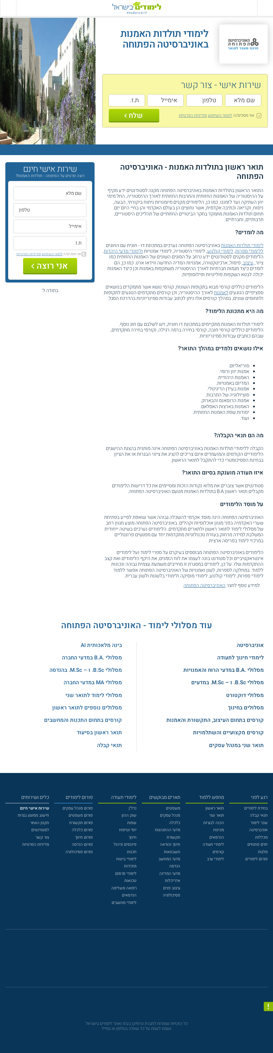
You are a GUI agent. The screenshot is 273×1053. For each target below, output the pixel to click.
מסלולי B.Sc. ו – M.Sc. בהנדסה (85, 670)
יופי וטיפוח (127, 830)
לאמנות (221, 292)
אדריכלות (172, 881)
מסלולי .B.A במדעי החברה (92, 658)
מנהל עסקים (170, 815)
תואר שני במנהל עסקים (236, 745)
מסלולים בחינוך (246, 708)
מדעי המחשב (169, 859)
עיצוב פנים (171, 888)
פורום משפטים (81, 815)
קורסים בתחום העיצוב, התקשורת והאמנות (215, 720)
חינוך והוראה (170, 844)
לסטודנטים (40, 830)
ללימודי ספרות (249, 251)
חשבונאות (172, 852)
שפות (131, 823)
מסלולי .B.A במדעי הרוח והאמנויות (223, 670)
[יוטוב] (144, 961)
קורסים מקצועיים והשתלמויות (228, 732)
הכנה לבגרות (213, 823)
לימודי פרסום (125, 874)
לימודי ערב (215, 859)
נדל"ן (132, 808)
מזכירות (130, 866)
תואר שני (216, 815)
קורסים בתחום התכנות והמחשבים (83, 720)
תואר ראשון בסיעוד (99, 732)
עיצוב (248, 263)
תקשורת (173, 837)
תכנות (131, 852)
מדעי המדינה (169, 874)
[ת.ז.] (126, 100)
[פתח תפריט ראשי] (265, 8)
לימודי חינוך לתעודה (240, 658)
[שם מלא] (243, 100)
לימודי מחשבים (124, 903)
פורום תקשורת (81, 823)
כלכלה (174, 823)
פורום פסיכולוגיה (79, 852)
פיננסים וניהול (125, 844)
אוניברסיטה (250, 645)
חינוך (132, 837)
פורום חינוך (84, 837)
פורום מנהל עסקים (78, 808)
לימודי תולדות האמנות (242, 245)
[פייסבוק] (132, 961)
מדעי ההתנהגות (167, 830)
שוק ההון (129, 815)
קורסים (218, 852)
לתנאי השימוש (220, 115)
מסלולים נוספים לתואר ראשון (87, 708)
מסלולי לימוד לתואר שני (93, 695)
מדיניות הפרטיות (35, 844)
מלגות (263, 852)
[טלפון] (204, 100)
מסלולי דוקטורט (245, 695)
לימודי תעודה (213, 844)
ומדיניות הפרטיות (193, 115)
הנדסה (174, 866)
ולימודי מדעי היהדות (123, 251)
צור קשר (42, 837)
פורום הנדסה (82, 844)
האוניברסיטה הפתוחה (204, 585)
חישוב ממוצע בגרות (33, 815)
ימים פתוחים (257, 844)
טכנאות (130, 881)
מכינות (218, 830)
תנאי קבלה (109, 745)
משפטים (173, 808)
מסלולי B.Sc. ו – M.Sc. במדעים (227, 682)
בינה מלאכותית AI (101, 645)
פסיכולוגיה (171, 895)
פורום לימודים (256, 859)
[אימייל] (165, 100)
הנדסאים (216, 837)
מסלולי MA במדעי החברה (93, 682)
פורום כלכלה (82, 830)
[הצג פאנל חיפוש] (8, 8)
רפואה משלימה (123, 888)
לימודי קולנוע (220, 251)
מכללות (261, 837)
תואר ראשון (214, 808)
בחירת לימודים (256, 808)
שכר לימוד (259, 823)
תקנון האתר (39, 823)
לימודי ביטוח (126, 859)
